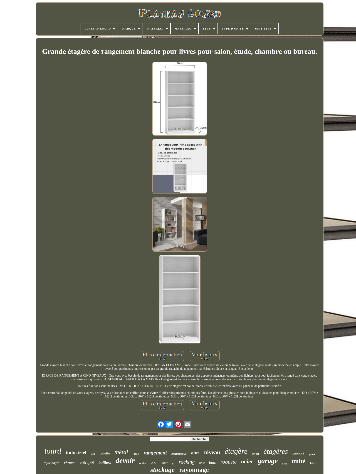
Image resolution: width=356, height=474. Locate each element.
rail (313, 462)
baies (284, 463)
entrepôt (87, 462)
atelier (154, 463)
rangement (155, 452)
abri (195, 452)
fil (173, 463)
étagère (236, 451)
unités (142, 463)
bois (212, 462)
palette (105, 453)
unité (298, 461)
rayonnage (194, 469)
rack (136, 453)
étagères (276, 451)
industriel (76, 452)
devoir (125, 461)
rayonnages (51, 463)
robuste (228, 462)
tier (93, 453)
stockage (162, 469)
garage (268, 461)
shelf (255, 454)
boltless (105, 462)
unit (165, 463)
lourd (52, 451)
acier (247, 461)
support (298, 453)
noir (202, 463)
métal (121, 452)
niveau (212, 452)
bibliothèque (178, 453)
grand (312, 454)
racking (187, 462)
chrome (69, 463)
